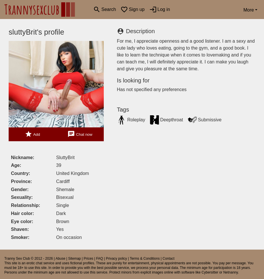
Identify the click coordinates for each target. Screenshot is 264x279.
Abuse (60, 259)
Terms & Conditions (145, 259)
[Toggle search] (104, 9)
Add (32, 134)
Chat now (79, 134)
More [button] (248, 9)
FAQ (99, 259)
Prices (88, 259)
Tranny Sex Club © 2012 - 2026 (28, 259)
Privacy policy (116, 259)
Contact (168, 259)
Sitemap (74, 259)
